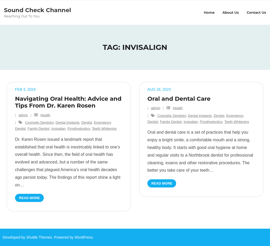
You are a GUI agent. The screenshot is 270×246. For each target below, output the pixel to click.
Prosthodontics (79, 129)
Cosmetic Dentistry (39, 122)
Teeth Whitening (104, 129)
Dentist (86, 122)
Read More (29, 198)
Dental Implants (67, 122)
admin (23, 115)
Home (209, 12)
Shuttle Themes (39, 237)
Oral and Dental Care (178, 98)
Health (45, 115)
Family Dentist (38, 129)
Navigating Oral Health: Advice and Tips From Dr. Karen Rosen (68, 102)
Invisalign (58, 129)
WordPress (84, 237)
